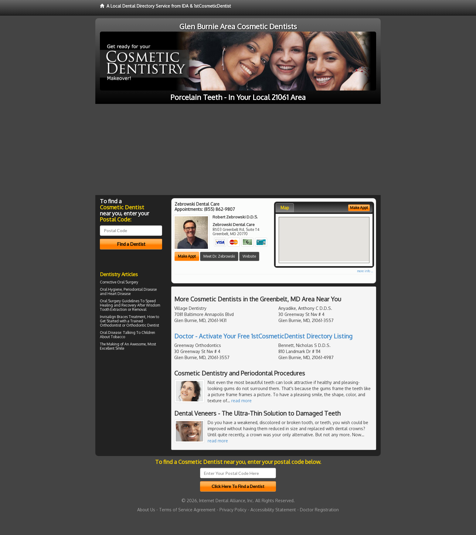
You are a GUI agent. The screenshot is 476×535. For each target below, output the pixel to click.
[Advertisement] (238, 149)
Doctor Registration (319, 509)
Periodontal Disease (140, 289)
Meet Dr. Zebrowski (219, 256)
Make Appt (187, 256)
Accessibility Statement (273, 509)
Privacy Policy (232, 509)
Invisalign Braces (114, 316)
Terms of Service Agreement (187, 509)
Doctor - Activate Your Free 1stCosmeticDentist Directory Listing (263, 336)
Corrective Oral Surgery (119, 282)
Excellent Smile (112, 348)
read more (241, 400)
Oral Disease (110, 332)
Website (249, 256)
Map (284, 207)
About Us (146, 509)
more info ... (365, 271)
